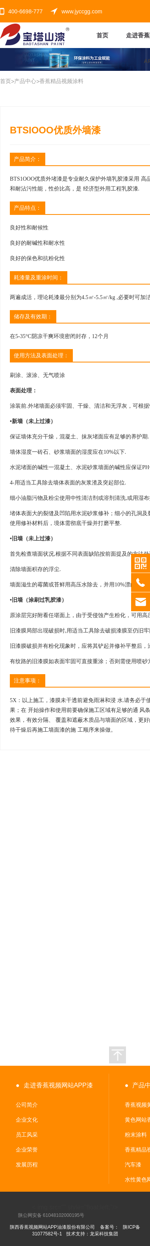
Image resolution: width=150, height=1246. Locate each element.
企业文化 (27, 1120)
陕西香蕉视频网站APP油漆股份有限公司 (52, 1227)
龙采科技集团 (104, 1234)
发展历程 (27, 1164)
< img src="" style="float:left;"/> (68, 1207)
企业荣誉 (27, 1149)
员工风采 (27, 1134)
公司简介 (27, 1105)
